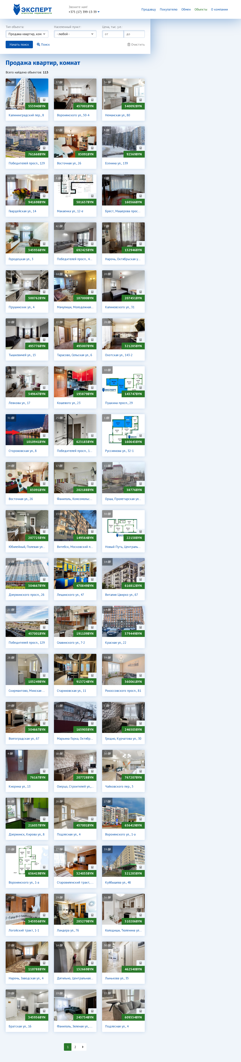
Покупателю (168, 9)
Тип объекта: (15, 27)
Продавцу (148, 9)
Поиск (43, 44)
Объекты (201, 9)
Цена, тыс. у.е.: (112, 27)
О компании (219, 9)
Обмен (186, 9)
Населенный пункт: (67, 27)
